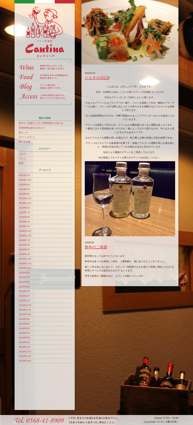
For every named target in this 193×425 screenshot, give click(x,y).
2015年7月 (24, 277)
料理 (21, 163)
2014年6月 (24, 323)
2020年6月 (24, 194)
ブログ (22, 154)
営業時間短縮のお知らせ (31, 127)
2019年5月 (24, 217)
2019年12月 (25, 198)
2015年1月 (24, 300)
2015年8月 (24, 272)
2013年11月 (25, 356)
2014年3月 (24, 337)
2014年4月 (24, 333)
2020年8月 (24, 189)
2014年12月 (25, 305)
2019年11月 (25, 203)
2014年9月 (24, 319)
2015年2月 (24, 296)
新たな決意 (24, 141)
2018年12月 (25, 231)
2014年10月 (25, 314)
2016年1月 (24, 254)
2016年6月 (24, 244)
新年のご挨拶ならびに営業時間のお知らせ (41, 123)
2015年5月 (24, 282)
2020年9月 (24, 184)
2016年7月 (24, 240)
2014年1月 (24, 347)
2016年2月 (24, 249)
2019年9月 (24, 207)
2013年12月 (25, 351)
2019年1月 (24, 226)
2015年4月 (24, 286)
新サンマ (23, 132)
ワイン (22, 158)
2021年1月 (24, 175)
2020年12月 (25, 180)
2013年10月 (25, 360)
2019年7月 (24, 212)
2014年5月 (24, 328)
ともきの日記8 (97, 78)
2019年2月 (24, 221)
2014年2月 (24, 342)
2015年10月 (25, 268)
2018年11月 (25, 235)
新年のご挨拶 (96, 247)
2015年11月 (25, 263)
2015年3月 (24, 291)
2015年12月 (25, 258)
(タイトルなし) (26, 137)
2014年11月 (25, 309)
